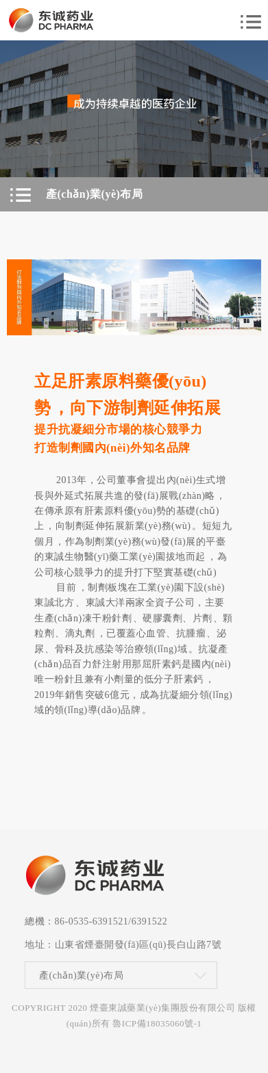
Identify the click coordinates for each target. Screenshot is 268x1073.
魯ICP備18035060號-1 (157, 1023)
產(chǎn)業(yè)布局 (81, 975)
